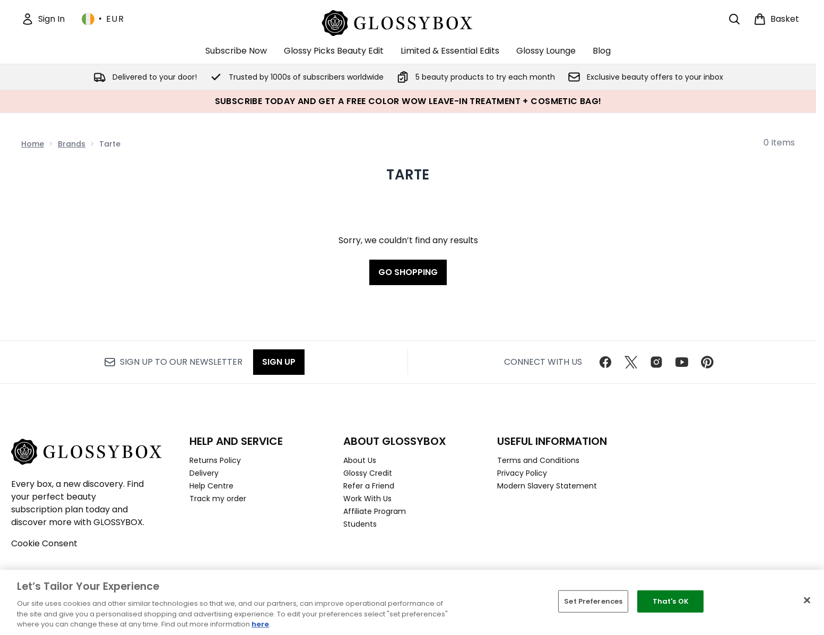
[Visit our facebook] (605, 362)
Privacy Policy (522, 473)
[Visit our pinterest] (707, 362)
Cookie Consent (44, 543)
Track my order (217, 498)
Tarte (407, 174)
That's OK (671, 601)
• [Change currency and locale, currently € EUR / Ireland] (103, 19)
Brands (71, 144)
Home (32, 144)
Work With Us (367, 498)
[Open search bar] (734, 19)
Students (360, 524)
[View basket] (776, 19)
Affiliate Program (374, 511)
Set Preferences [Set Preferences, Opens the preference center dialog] (593, 601)
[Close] (807, 600)
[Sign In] (43, 19)
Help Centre (211, 485)
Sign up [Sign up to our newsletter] (279, 362)
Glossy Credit (367, 473)
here (260, 624)
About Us (359, 460)
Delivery (204, 473)
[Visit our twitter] (631, 362)
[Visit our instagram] (656, 362)
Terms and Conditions (538, 460)
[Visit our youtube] (682, 362)
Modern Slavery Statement (547, 485)
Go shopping (408, 272)
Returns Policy (215, 460)
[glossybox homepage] (408, 21)
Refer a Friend (368, 485)
